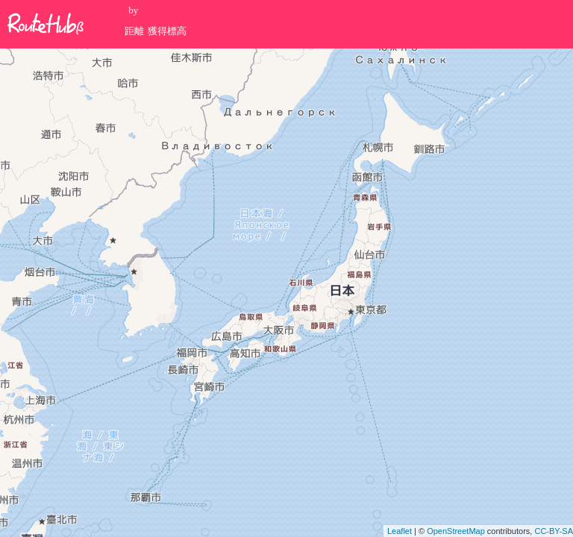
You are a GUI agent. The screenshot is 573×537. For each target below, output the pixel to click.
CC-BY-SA (553, 531)
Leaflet (399, 531)
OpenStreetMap (456, 531)
